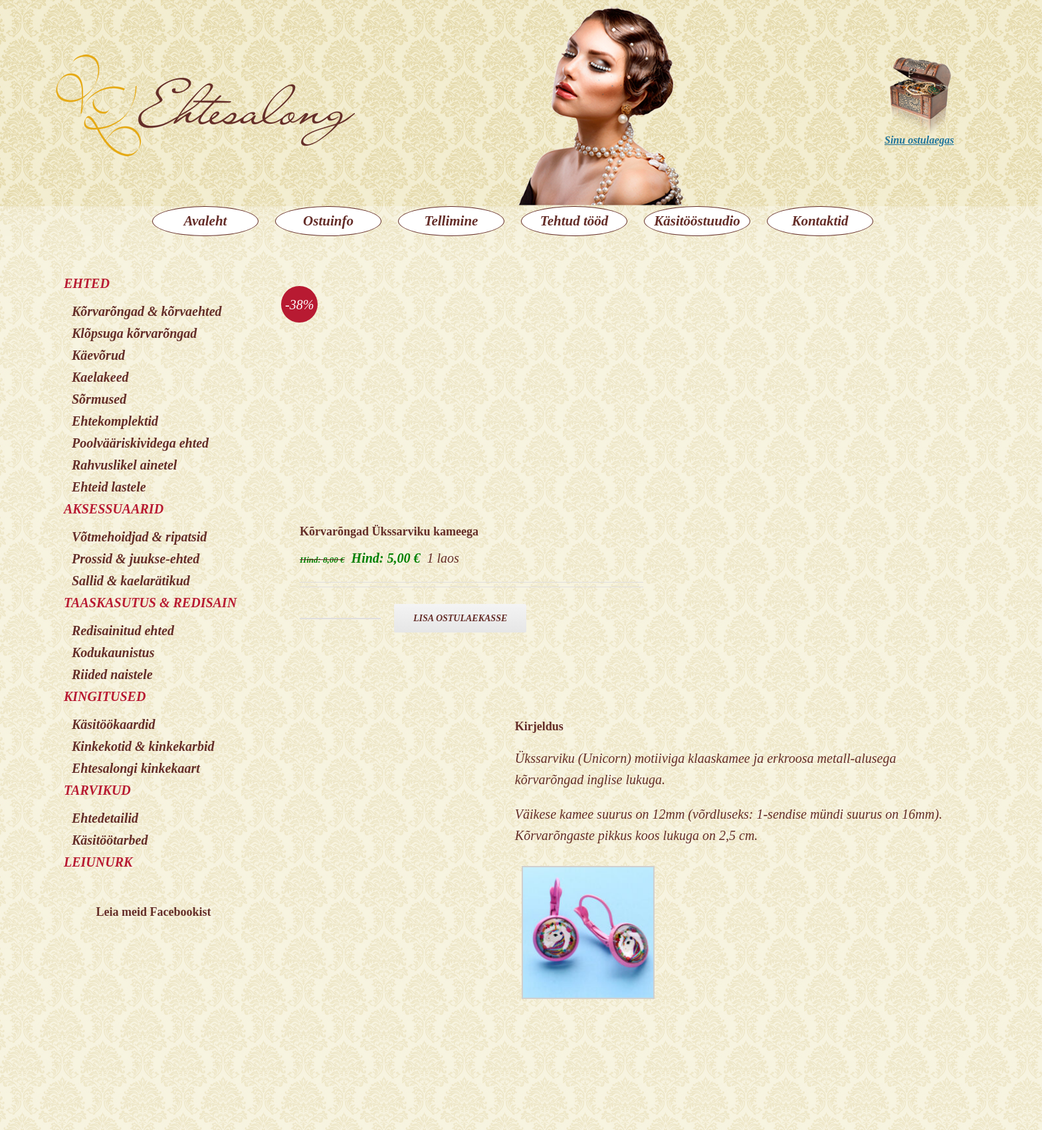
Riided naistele (112, 674)
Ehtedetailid (105, 818)
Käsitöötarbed (110, 840)
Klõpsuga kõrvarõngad (134, 333)
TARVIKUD (97, 790)
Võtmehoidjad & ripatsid (139, 536)
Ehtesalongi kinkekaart (136, 768)
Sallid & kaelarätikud (131, 580)
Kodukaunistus (113, 652)
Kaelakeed (100, 377)
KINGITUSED (105, 696)
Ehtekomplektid (115, 421)
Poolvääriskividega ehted (140, 443)
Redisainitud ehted (123, 630)
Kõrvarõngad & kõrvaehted (147, 311)
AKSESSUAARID (113, 508)
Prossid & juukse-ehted (135, 558)
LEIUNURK (98, 862)
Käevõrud (98, 355)
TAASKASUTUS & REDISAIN (150, 602)
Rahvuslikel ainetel (124, 465)
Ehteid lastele (109, 487)
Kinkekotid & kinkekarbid (143, 746)
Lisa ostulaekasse (460, 618)
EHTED (87, 283)
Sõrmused (99, 399)
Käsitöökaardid (114, 724)
